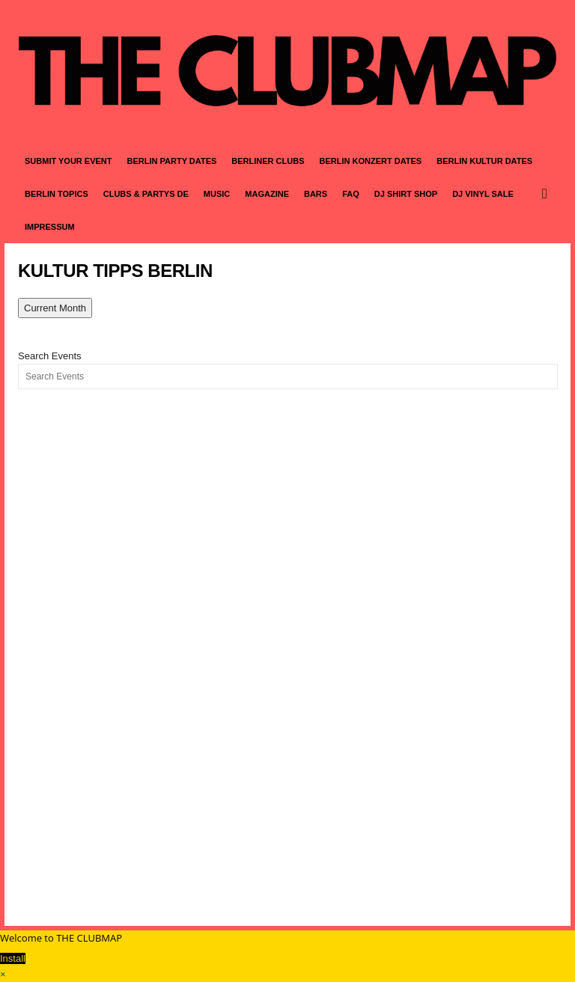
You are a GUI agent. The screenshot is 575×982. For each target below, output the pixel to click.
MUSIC (217, 193)
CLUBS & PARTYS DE (146, 193)
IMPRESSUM (50, 226)
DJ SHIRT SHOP (405, 193)
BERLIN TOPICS (56, 193)
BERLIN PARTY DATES (172, 160)
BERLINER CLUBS (267, 160)
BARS (315, 193)
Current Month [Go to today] (55, 308)
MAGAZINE (267, 193)
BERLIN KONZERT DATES (371, 160)
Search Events (50, 356)
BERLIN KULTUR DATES (484, 160)
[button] (548, 193)
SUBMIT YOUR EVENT (68, 160)
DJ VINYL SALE (483, 193)
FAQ (350, 193)
